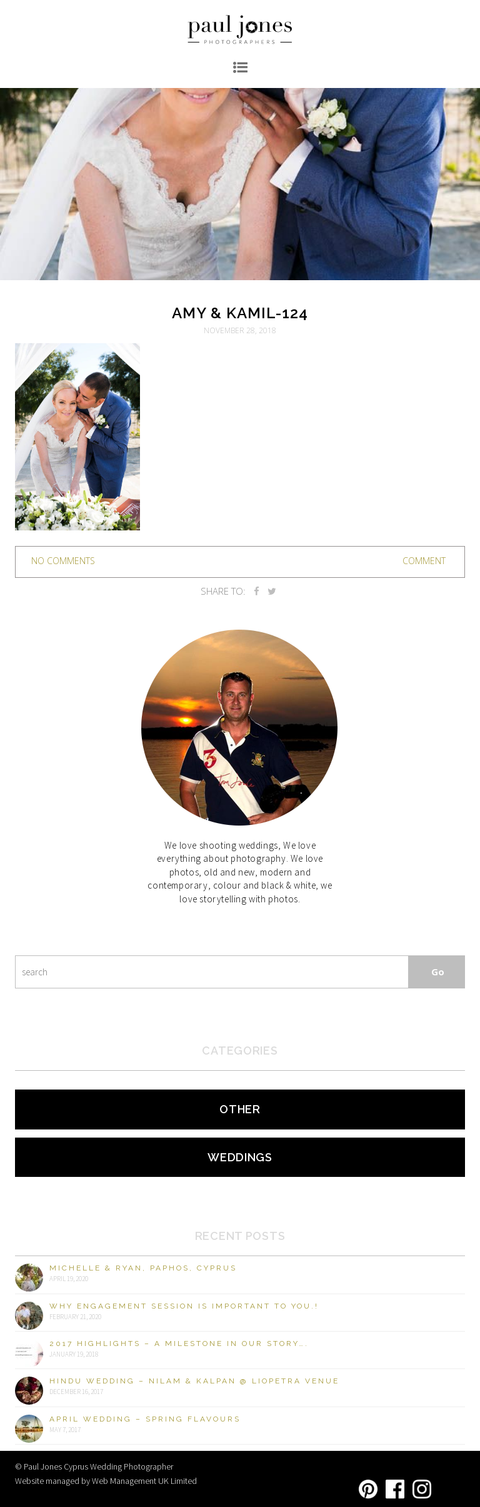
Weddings (240, 1157)
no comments (63, 561)
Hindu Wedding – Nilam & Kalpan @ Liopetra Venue (194, 1381)
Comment (424, 561)
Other (240, 1109)
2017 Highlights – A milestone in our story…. (179, 1343)
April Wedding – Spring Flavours (145, 1419)
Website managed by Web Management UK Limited (106, 1480)
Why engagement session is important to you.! (184, 1306)
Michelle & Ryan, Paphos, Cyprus (143, 1268)
